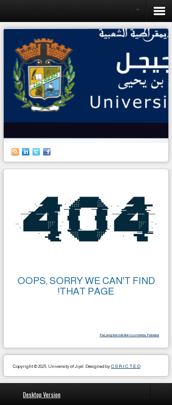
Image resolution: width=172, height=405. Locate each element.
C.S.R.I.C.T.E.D (125, 366)
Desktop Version (42, 394)
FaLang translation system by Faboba (129, 335)
